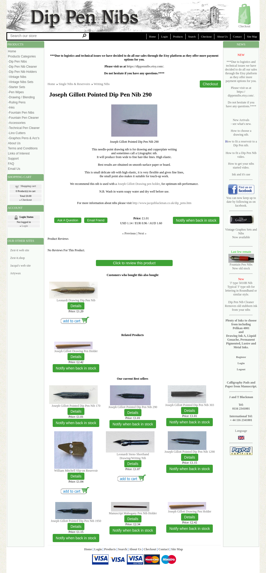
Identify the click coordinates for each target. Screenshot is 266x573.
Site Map (252, 36)
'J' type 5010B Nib (241, 283)
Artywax (15, 273)
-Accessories (17, 123)
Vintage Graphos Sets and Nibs (241, 231)
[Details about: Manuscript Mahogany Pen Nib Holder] (132, 518)
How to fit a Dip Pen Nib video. (241, 155)
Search (192, 36)
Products (178, 36)
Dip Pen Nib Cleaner (241, 302)
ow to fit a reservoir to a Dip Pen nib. (242, 143)
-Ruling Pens (17, 102)
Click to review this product (134, 263)
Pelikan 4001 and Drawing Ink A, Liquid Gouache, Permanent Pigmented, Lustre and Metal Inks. (241, 337)
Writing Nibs (102, 84)
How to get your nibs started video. (241, 165)
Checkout (244, 26)
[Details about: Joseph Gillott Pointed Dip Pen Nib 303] (189, 410)
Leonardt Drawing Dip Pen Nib (76, 300)
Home (152, 36)
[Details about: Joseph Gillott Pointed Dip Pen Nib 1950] (76, 526)
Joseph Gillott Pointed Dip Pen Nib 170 (76, 406)
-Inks (11, 107)
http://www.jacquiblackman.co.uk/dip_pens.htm (162, 203)
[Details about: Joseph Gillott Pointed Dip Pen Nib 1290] (189, 457)
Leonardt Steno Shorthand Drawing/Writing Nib (133, 456)
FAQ (11, 163)
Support (13, 158)
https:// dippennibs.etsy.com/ (240, 93)
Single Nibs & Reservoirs (74, 84)
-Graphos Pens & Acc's (23, 138)
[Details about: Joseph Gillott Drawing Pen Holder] (76, 356)
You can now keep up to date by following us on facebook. (241, 201)
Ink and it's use (241, 174)
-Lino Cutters (17, 133)
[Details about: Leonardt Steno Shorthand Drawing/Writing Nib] (132, 463)
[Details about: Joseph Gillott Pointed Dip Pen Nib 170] (76, 411)
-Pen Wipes (16, 92)
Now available (241, 237)
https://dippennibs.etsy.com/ (145, 66)
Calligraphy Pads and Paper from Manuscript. (241, 384)
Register (241, 357)
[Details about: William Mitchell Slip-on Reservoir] (76, 476)
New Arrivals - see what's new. (241, 122)
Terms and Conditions (23, 148)
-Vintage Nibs (17, 77)
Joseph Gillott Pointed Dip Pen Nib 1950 (76, 521)
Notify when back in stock (76, 368)
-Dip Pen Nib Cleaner (22, 66)
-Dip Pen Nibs (17, 61)
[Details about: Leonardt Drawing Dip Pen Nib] (76, 305)
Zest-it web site (19, 250)
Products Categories (22, 56)
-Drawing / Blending (21, 97)
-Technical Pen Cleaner (24, 128)
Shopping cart (28, 186)
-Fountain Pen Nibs (21, 112)
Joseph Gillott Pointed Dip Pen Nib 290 (132, 407)
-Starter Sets (16, 87)
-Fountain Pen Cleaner (23, 118)
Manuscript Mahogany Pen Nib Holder (133, 513)
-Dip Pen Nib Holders (22, 72)
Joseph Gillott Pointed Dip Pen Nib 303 (189, 405)
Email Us (14, 169)
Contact (237, 36)
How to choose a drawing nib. (241, 132)
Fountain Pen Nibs (241, 264)
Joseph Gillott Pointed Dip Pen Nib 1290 (189, 451)
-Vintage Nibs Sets (20, 82)
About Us (222, 36)
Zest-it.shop (17, 258)
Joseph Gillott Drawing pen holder (138, 184)
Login (164, 36)
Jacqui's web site (20, 265)
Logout (241, 369)
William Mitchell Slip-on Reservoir (76, 470)
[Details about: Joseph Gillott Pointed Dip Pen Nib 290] (132, 412)
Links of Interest (19, 153)
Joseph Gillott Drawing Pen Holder (75, 351)
